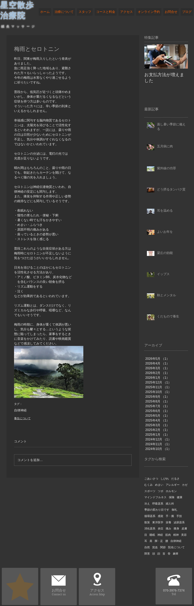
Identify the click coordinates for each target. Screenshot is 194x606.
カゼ (184, 484)
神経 (160, 534)
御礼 (174, 509)
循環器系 (149, 516)
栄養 (168, 522)
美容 (184, 534)
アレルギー (173, 484)
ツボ (160, 491)
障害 (147, 553)
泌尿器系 (179, 522)
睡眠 (152, 534)
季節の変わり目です (156, 509)
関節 (163, 547)
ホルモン (171, 491)
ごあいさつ (151, 478)
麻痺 (175, 553)
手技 (179, 516)
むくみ (148, 484)
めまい (159, 484)
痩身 (176, 528)
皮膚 (184, 528)
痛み (168, 528)
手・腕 (170, 516)
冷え (147, 503)
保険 (171, 497)
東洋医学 (157, 522)
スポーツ (149, 491)
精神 (176, 534)
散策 (147, 522)
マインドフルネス (155, 497)
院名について (176, 547)
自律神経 (20, 410)
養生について (22, 418)
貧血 (155, 547)
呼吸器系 (157, 503)
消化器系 (149, 528)
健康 (179, 497)
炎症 (160, 528)
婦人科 (170, 503)
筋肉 (168, 534)
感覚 (160, 516)
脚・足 (159, 541)
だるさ (175, 478)
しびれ (165, 478)
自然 (147, 547)
